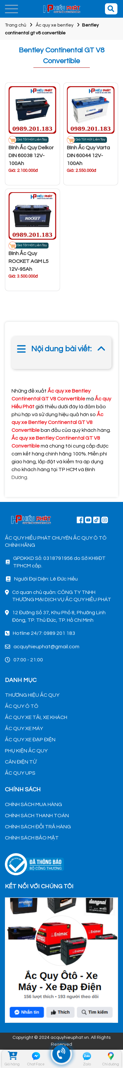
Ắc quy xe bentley (54, 25)
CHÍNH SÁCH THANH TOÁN (37, 815)
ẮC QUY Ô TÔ (21, 706)
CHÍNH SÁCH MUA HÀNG (33, 804)
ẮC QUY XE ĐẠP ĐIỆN (30, 739)
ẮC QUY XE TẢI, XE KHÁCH (36, 717)
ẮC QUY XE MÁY (24, 728)
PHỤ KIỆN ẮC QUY (26, 750)
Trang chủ (15, 25)
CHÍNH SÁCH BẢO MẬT (32, 837)
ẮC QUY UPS (20, 773)
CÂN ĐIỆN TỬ (20, 761)
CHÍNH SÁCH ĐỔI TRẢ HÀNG (38, 826)
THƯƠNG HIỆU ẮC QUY (32, 695)
